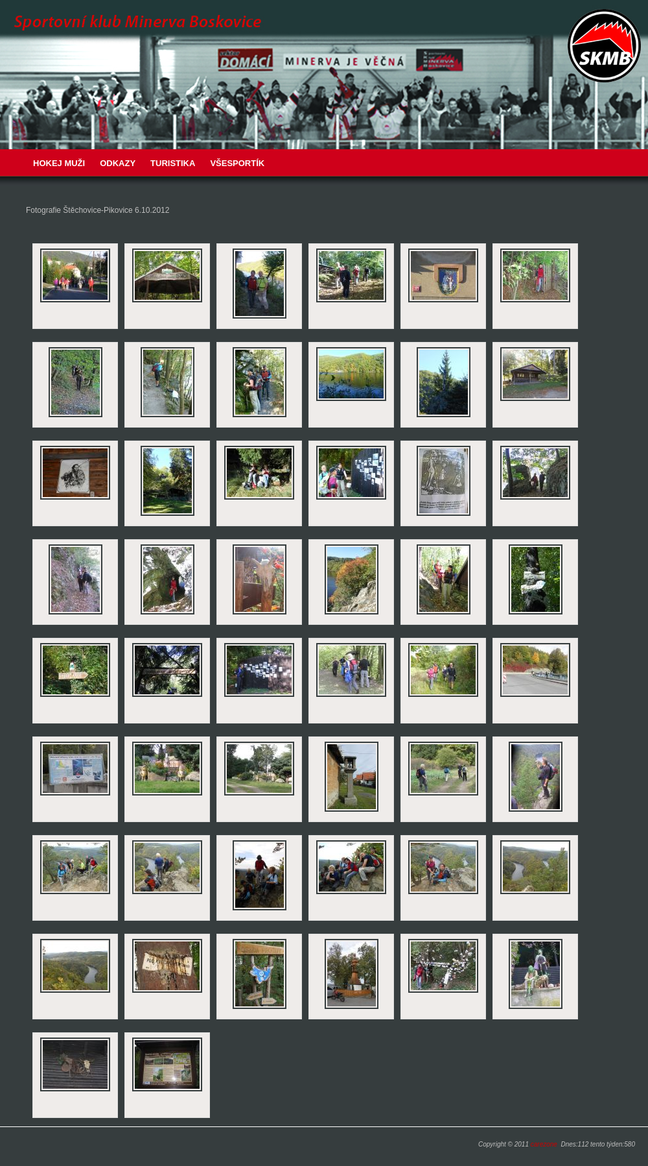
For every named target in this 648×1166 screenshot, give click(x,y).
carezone (544, 1144)
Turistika (172, 163)
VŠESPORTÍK (237, 163)
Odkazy (117, 163)
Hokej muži (59, 163)
